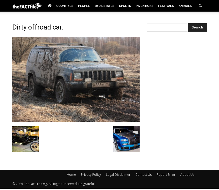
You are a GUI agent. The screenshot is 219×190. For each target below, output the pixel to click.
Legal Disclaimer (118, 174)
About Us (187, 174)
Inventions (144, 5)
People (84, 5)
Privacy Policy (91, 174)
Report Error (166, 174)
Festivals (166, 5)
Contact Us (143, 174)
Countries (64, 5)
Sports (125, 5)
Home (71, 174)
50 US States (104, 5)
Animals (185, 5)
